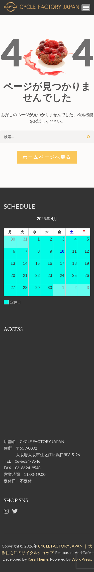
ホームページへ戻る (47, 157)
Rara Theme (38, 559)
